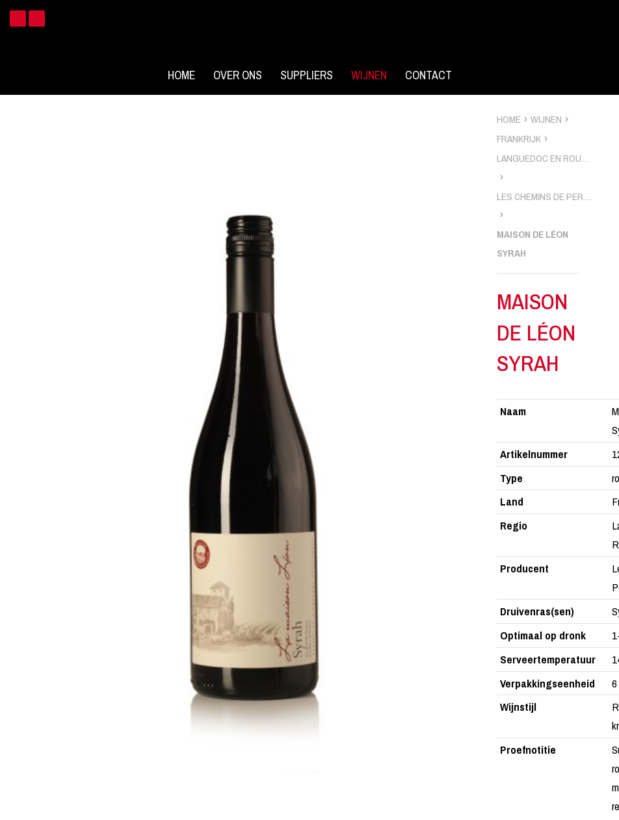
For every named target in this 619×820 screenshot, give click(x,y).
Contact (428, 75)
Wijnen (369, 75)
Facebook (18, 18)
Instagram (37, 18)
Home (181, 75)
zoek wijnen (607, 414)
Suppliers (306, 75)
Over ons (237, 75)
